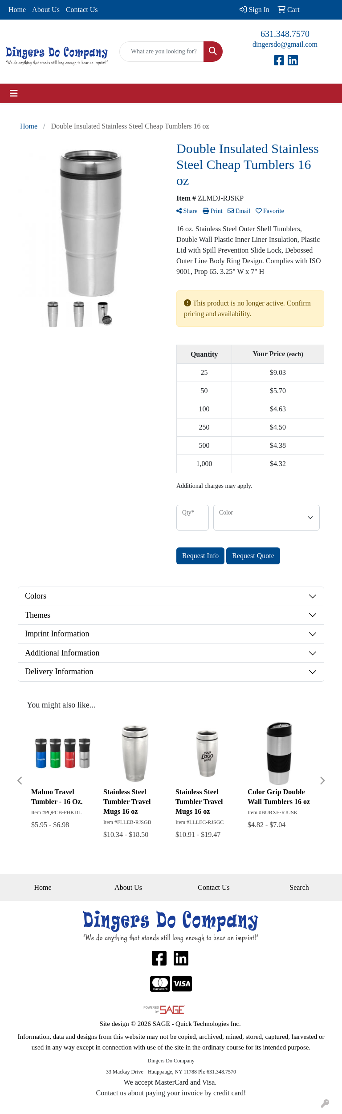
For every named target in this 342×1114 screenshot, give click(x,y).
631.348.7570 (285, 34)
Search (299, 887)
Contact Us (82, 9)
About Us (46, 9)
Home (17, 9)
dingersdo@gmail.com (285, 44)
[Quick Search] (161, 51)
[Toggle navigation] (13, 93)
